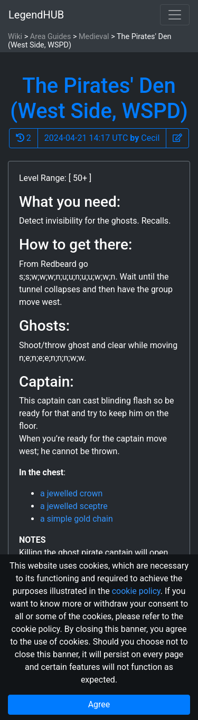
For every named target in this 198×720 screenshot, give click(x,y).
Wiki (15, 36)
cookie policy (136, 591)
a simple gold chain (76, 519)
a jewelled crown (71, 493)
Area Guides (50, 36)
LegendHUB (36, 14)
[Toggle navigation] (175, 14)
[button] (177, 138)
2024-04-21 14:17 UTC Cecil (102, 138)
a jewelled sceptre (74, 506)
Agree (99, 704)
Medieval (94, 36)
